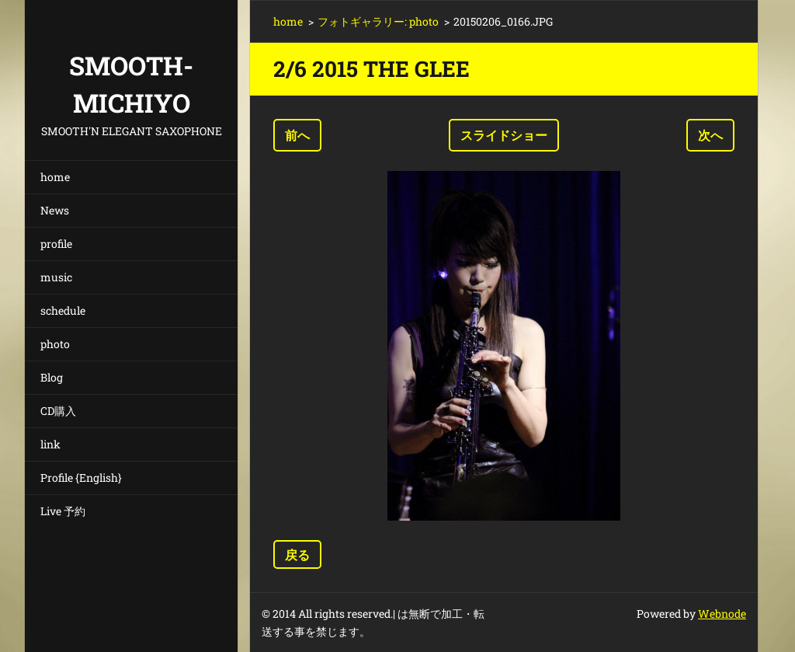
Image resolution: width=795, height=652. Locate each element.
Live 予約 (62, 511)
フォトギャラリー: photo (378, 21)
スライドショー (503, 135)
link (50, 444)
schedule (62, 310)
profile (56, 243)
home (55, 176)
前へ (297, 135)
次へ (710, 135)
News (54, 210)
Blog (51, 377)
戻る (297, 554)
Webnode (722, 613)
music (56, 277)
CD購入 (58, 410)
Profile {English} (81, 477)
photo (55, 343)
